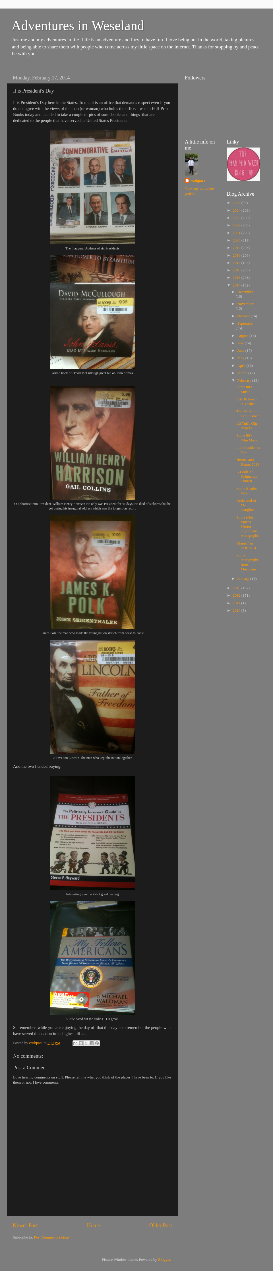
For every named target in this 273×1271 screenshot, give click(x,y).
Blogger (164, 1259)
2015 (237, 277)
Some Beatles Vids (246, 490)
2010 (237, 610)
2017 (237, 263)
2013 (237, 588)
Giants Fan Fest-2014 (246, 545)
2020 (237, 240)
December (245, 292)
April (242, 365)
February (244, 380)
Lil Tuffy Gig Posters (246, 425)
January (243, 578)
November (245, 304)
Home (93, 1225)
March (243, 373)
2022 (237, 225)
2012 (237, 595)
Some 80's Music (244, 389)
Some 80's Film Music (247, 437)
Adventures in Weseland (77, 25)
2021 (237, 233)
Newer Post (25, 1225)
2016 (237, 270)
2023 (237, 218)
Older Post (160, 1225)
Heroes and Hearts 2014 (247, 461)
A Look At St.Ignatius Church (246, 476)
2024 (237, 210)
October (244, 316)
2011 (237, 603)
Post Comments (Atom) (52, 1237)
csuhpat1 (198, 181)
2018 (237, 255)
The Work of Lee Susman (247, 413)
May (241, 358)
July (241, 343)
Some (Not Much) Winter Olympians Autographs (247, 526)
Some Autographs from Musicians (247, 562)
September (245, 323)
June (241, 350)
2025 (237, 202)
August (243, 335)
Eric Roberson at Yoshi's (247, 401)
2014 (237, 285)
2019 (237, 247)
